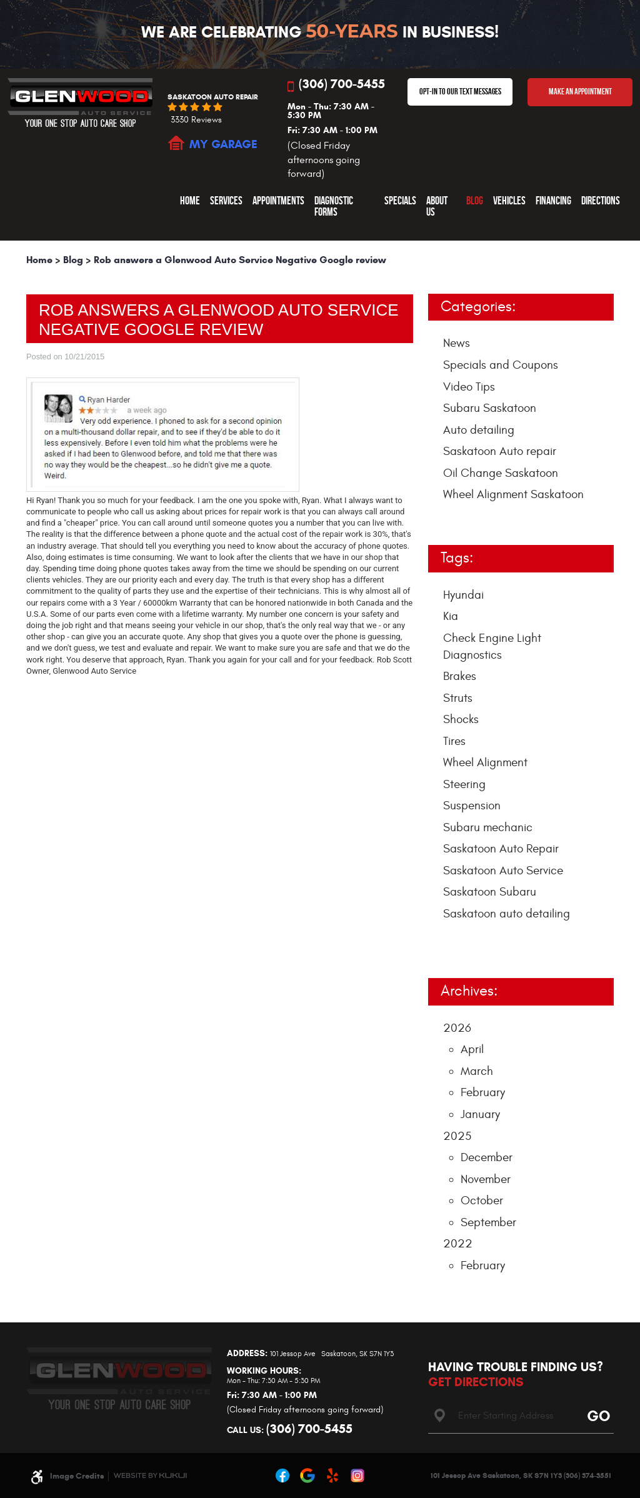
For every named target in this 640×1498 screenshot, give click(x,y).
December (486, 1157)
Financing (553, 200)
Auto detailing (478, 430)
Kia (450, 616)
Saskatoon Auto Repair (501, 849)
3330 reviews (196, 120)
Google (307, 1475)
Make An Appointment (580, 91)
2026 (457, 1028)
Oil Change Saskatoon (500, 473)
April (472, 1049)
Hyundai (463, 595)
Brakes (459, 676)
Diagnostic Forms (333, 205)
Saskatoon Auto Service (503, 870)
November (486, 1179)
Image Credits (77, 1476)
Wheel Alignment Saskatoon (513, 494)
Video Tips (469, 387)
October (482, 1200)
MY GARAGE (223, 144)
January (480, 1114)
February (483, 1092)
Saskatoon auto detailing (506, 914)
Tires (454, 741)
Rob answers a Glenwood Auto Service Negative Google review (240, 260)
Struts (457, 698)
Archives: (469, 991)
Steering (464, 784)
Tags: (457, 558)
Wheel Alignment (485, 762)
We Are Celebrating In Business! (319, 32)
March (477, 1071)
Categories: (478, 307)
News (456, 343)
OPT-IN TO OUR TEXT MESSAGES (460, 91)
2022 (457, 1244)
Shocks (461, 719)
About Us (437, 205)
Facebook (282, 1475)
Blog (474, 200)
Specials (400, 200)
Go (596, 1415)
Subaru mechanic (487, 827)
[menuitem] (190, 205)
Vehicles (509, 200)
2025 (457, 1136)
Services (226, 200)
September (488, 1222)
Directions (600, 200)
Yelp (332, 1475)
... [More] (448, 943)
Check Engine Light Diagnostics (492, 646)
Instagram (357, 1475)
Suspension (472, 805)
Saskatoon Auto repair (499, 451)
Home (190, 200)
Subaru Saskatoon (489, 408)
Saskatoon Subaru (489, 892)
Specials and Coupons (500, 365)
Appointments (278, 200)
